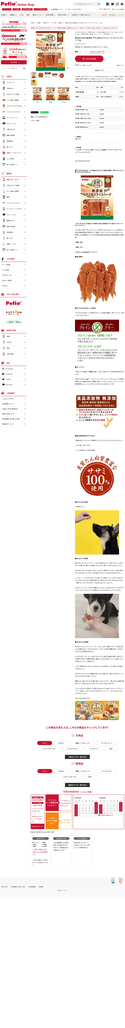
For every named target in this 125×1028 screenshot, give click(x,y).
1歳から (61, 23)
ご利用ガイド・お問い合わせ (80, 15)
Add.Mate (112, 15)
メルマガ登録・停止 (40, 9)
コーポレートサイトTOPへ (73, 9)
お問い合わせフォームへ (37, 826)
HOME (32, 23)
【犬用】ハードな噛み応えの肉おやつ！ (106, 28)
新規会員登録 (27, 9)
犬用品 (3, 15)
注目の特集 (49, 15)
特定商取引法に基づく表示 (11, 419)
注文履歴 (16, 9)
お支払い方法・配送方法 (10, 409)
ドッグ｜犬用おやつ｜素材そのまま (85, 28)
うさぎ (21, 15)
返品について (120, 65)
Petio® (104, 15)
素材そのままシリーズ (49, 28)
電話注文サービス (8, 424)
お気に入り (105, 9)
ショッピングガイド (8, 399)
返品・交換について (8, 414)
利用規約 (41, 887)
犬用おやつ (46, 23)
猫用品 (12, 15)
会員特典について (57, 9)
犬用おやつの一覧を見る (77, 757)
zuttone (121, 15)
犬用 (40, 28)
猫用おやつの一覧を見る (77, 785)
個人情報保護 (32, 887)
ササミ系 (53, 23)
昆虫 (28, 15)
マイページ (7, 9)
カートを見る (118, 9)
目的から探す (62, 15)
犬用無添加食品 (61, 28)
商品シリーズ (37, 15)
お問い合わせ (4, 887)
